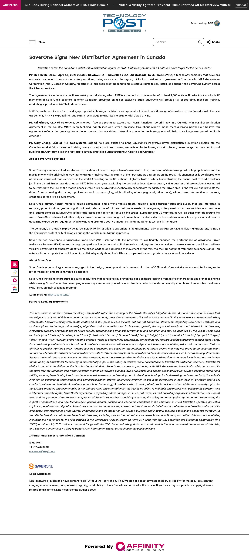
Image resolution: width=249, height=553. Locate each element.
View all (241, 5)
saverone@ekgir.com (42, 451)
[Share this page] (213, 42)
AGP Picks (10, 5)
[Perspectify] (14, 272)
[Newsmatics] (14, 288)
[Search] (174, 42)
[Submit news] (14, 265)
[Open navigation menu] (37, 42)
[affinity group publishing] (14, 280)
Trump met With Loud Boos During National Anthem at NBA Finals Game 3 (57, 5)
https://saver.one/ (58, 294)
